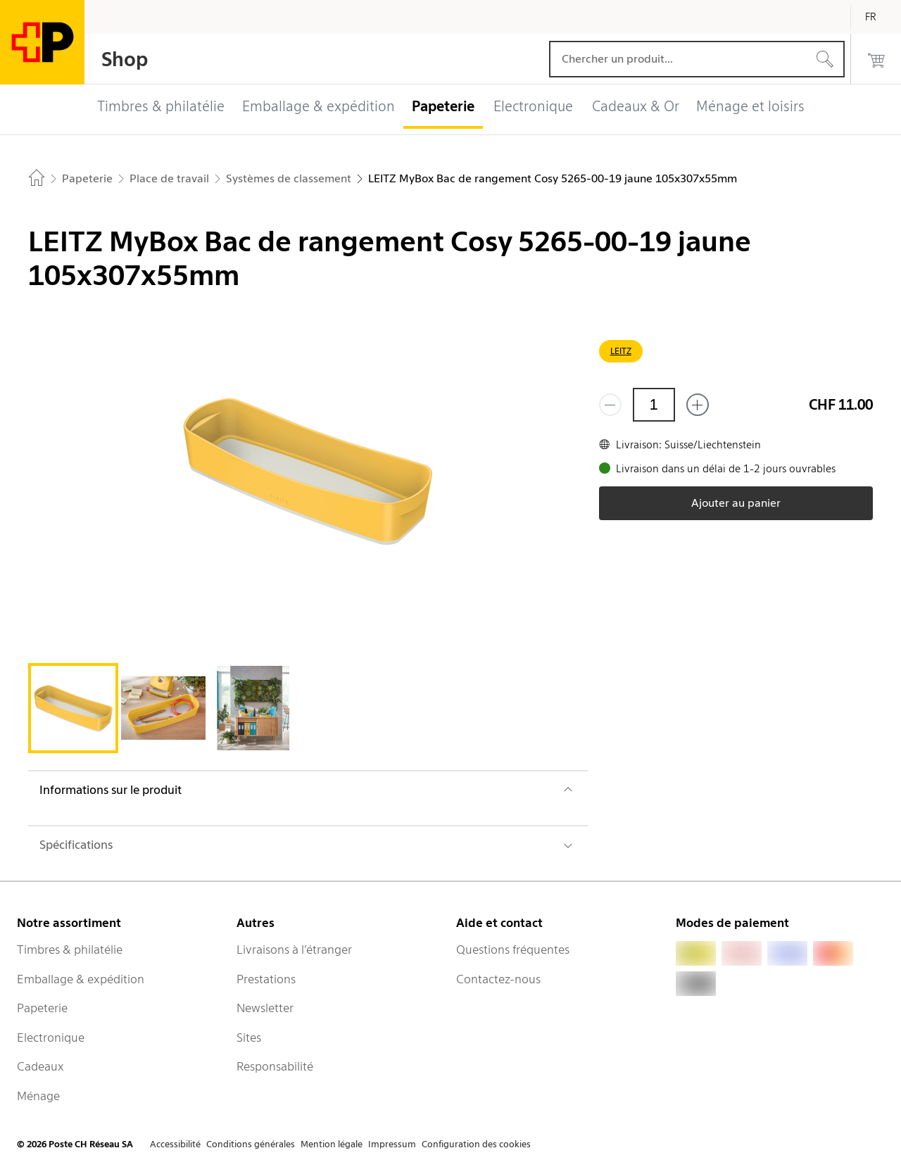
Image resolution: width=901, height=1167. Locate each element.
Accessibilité (175, 1144)
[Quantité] (654, 405)
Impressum (392, 1144)
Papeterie (42, 1008)
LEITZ (620, 351)
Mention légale (332, 1144)
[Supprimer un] (610, 404)
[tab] (73, 708)
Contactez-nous (498, 979)
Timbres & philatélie (69, 949)
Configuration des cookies (476, 1144)
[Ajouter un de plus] (697, 404)
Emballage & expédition (80, 979)
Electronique (50, 1037)
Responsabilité (275, 1066)
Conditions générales (250, 1144)
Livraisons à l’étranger (294, 949)
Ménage (38, 1096)
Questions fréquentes (512, 949)
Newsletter (265, 1008)
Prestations (266, 979)
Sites (249, 1037)
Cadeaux (40, 1066)
